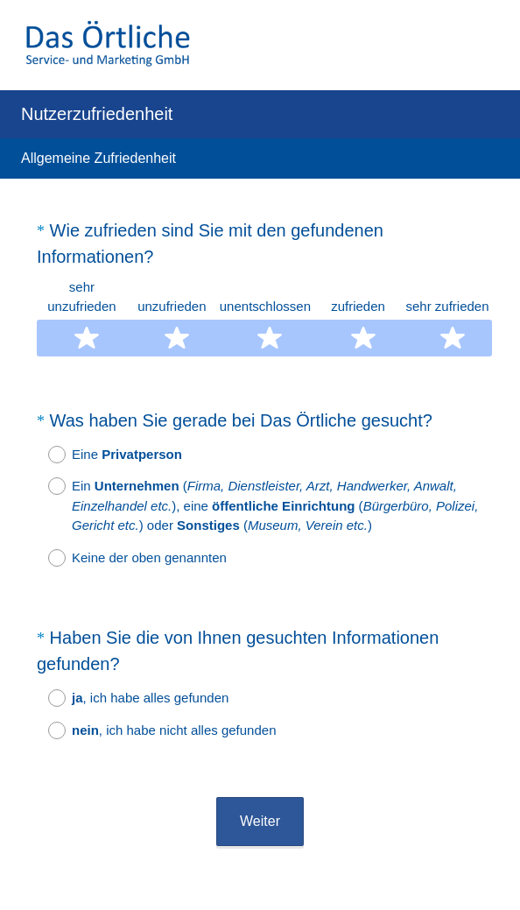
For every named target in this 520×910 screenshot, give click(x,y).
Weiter (260, 773)
